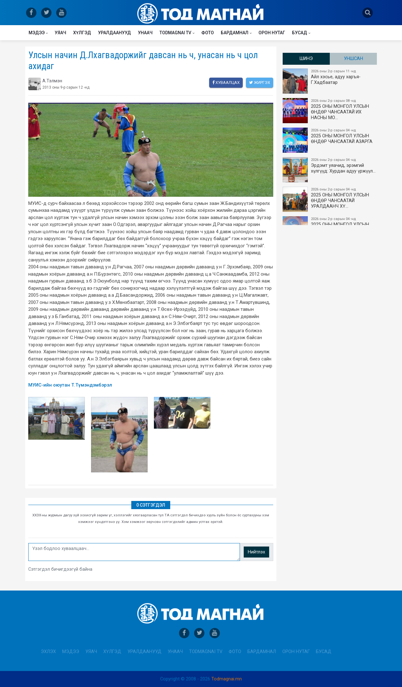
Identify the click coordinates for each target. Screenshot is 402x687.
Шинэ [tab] (306, 58)
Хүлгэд (82, 32)
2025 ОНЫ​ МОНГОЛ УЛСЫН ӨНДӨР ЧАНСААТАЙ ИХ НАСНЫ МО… (330, 110)
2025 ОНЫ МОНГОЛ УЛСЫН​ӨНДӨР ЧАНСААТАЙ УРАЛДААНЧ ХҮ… (330, 199)
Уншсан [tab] (353, 58)
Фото (207, 32)
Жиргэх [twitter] (259, 82)
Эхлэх (48, 651)
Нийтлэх (256, 552)
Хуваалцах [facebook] (226, 82)
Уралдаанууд (114, 32)
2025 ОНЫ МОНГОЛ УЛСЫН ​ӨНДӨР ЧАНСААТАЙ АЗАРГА (330, 140)
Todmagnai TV (175, 32)
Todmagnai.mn (226, 679)
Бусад (299, 32)
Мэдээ (37, 32)
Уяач (60, 32)
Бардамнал (234, 32)
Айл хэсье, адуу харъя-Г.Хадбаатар (330, 81)
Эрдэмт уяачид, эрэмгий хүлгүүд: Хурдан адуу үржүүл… (330, 169)
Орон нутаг (271, 32)
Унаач (145, 32)
